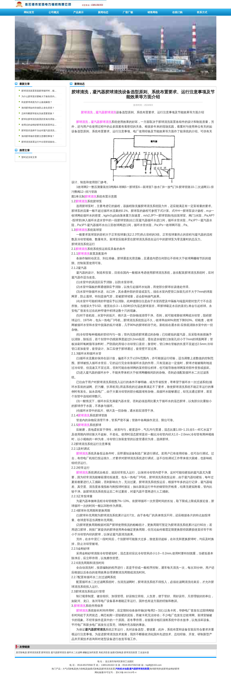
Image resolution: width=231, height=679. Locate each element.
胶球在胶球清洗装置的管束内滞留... (38, 119)
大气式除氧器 (69, 668)
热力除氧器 (81, 668)
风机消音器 (104, 652)
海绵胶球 (154, 668)
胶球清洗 (45, 652)
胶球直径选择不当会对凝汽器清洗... (38, 130)
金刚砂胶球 (173, 668)
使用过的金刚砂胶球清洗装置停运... (38, 125)
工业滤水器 (143, 652)
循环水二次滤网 (74, 652)
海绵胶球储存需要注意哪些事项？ (37, 136)
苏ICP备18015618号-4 (126, 672)
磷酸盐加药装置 (90, 652)
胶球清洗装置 (34, 652)
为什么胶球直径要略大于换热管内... (38, 96)
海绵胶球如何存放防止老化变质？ (37, 108)
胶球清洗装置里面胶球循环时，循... (38, 90)
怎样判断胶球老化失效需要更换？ (37, 113)
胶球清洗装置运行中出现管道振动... (38, 142)
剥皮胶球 (163, 668)
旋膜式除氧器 (116, 652)
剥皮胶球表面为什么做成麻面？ (36, 102)
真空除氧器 (21, 652)
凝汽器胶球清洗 (58, 652)
